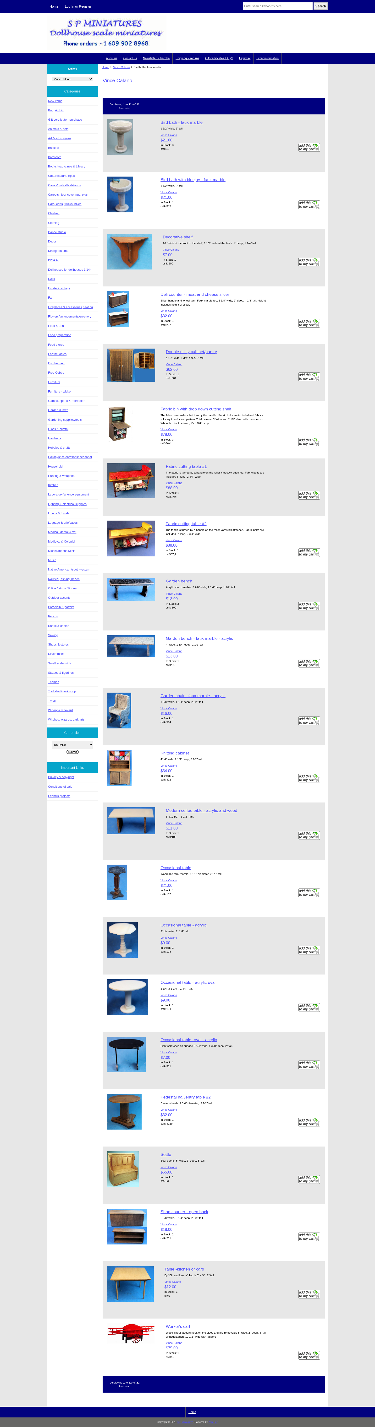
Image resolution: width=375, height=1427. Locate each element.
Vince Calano (121, 67)
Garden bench (179, 581)
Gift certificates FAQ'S (219, 58)
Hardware (54, 438)
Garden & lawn (58, 410)
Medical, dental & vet (62, 532)
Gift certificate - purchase (65, 119)
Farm (51, 297)
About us (111, 58)
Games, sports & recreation (66, 401)
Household (55, 466)
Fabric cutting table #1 (186, 466)
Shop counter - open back (184, 1211)
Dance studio (57, 232)
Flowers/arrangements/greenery (69, 316)
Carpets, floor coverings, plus (68, 194)
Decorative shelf (178, 237)
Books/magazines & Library (66, 166)
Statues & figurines (61, 672)
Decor (52, 241)
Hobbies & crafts (59, 447)
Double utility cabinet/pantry (191, 351)
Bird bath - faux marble (181, 122)
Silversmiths (56, 654)
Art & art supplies (59, 138)
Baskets (53, 148)
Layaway (244, 58)
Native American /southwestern (69, 569)
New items (55, 101)
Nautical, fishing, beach (64, 579)
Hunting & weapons (61, 476)
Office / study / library (62, 588)
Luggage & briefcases (62, 522)
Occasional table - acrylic (183, 925)
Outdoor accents (59, 597)
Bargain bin (56, 110)
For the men (56, 363)
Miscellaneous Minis (61, 551)
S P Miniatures (185, 1422)
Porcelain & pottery (61, 607)
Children (53, 213)
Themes (53, 682)
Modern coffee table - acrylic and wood (201, 810)
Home (54, 6)
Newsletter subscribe (156, 58)
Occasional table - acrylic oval (187, 982)
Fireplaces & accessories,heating (70, 307)
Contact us (130, 58)
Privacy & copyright (61, 777)
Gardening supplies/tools (65, 419)
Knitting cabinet (174, 753)
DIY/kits (53, 260)
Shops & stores (58, 644)
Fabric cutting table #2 (185, 523)
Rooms (53, 616)
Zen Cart (213, 1422)
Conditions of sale (60, 786)
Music (52, 560)
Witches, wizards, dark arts (66, 719)
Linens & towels (58, 513)
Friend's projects (59, 796)
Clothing (53, 223)
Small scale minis (60, 663)
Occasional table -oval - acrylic (188, 1039)
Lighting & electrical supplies (67, 504)
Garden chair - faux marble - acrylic (193, 695)
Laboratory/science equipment (68, 494)
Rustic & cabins (58, 626)
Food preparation (59, 335)
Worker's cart (178, 1326)
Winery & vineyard (60, 710)
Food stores (56, 344)
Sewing (53, 635)
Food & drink (56, 326)
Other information (267, 58)
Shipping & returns (187, 58)
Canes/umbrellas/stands (64, 185)
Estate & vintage (59, 288)
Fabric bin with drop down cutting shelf (195, 409)
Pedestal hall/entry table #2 (185, 1097)
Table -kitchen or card (184, 1269)
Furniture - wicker (60, 391)
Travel (52, 701)
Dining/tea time (58, 251)
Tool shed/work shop (62, 691)
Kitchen (53, 485)
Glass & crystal (58, 429)
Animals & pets (58, 129)
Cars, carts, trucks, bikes (65, 204)
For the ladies (57, 354)
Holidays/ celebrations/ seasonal (70, 457)
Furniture (54, 382)
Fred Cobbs (56, 372)
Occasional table (175, 867)
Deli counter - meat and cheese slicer (194, 294)
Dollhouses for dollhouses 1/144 (69, 269)
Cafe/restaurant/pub (61, 176)
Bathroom (54, 157)
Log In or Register (78, 6)
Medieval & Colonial (61, 541)
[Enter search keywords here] (277, 6)
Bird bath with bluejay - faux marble (193, 179)
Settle (165, 1154)
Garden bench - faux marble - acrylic (199, 638)
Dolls (51, 279)
